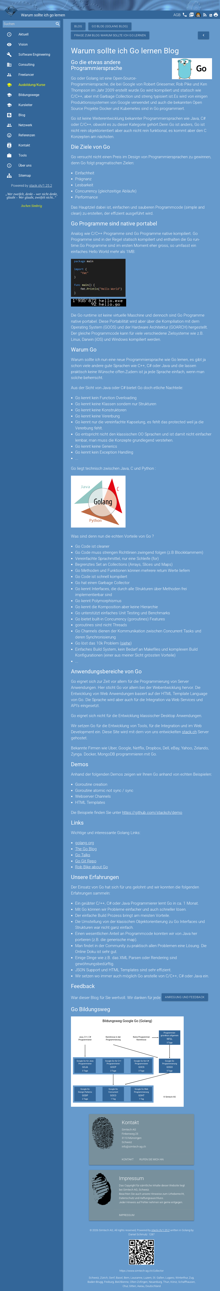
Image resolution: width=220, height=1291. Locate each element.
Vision (17, 44)
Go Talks (82, 855)
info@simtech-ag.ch (134, 1146)
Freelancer (20, 75)
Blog (16, 115)
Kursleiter (19, 105)
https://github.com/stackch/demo (152, 812)
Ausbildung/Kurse (26, 85)
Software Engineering (28, 55)
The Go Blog (86, 848)
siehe (125, 643)
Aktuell (18, 34)
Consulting (20, 65)
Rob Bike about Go (91, 867)
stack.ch (189, 731)
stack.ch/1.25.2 (40, 186)
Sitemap (19, 176)
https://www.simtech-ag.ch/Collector (141, 1270)
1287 (152, 1234)
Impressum (126, 1215)
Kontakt (18, 145)
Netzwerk (19, 125)
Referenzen (21, 135)
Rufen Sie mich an (151, 1159)
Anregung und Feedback (185, 997)
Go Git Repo (85, 861)
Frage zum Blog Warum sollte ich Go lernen (110, 35)
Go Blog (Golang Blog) (110, 26)
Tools (17, 155)
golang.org (84, 842)
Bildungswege (23, 95)
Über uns (19, 166)
